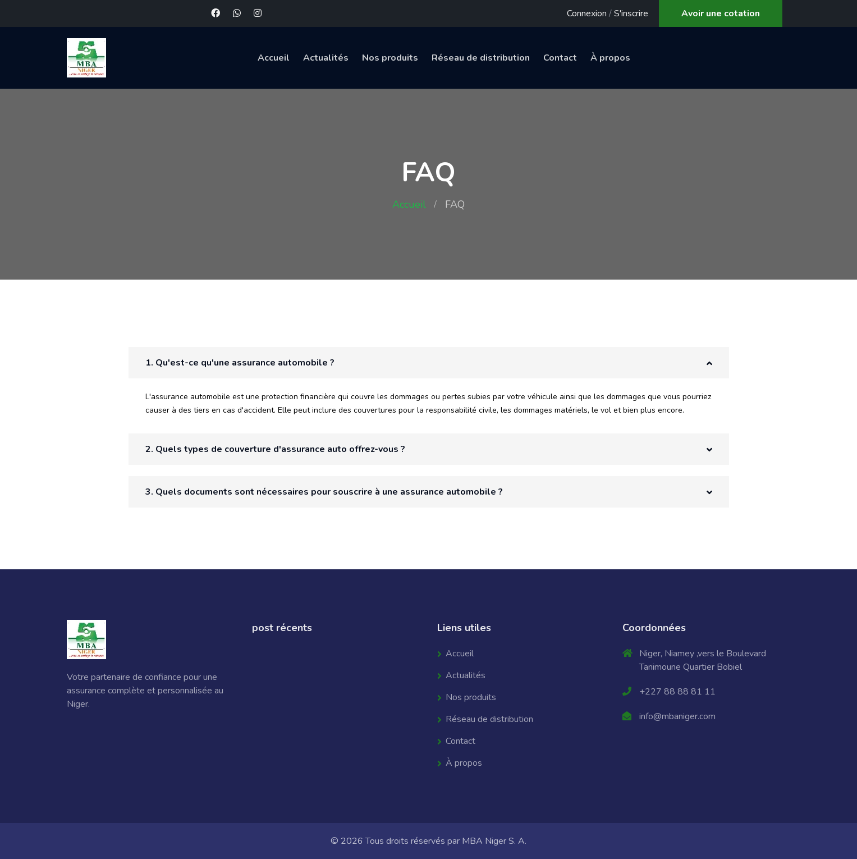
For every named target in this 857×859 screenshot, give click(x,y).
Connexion (587, 13)
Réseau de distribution (481, 58)
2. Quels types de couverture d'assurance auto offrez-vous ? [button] (275, 449)
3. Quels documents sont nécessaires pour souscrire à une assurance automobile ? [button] (324, 492)
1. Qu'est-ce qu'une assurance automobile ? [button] (239, 363)
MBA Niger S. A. (494, 841)
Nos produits (390, 58)
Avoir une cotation (720, 13)
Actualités (326, 58)
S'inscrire (631, 13)
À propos (610, 58)
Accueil (274, 58)
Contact (560, 58)
